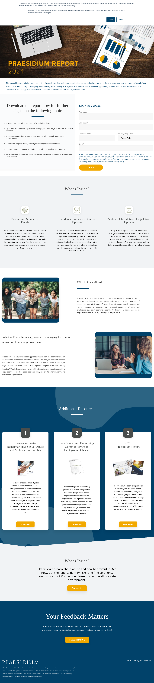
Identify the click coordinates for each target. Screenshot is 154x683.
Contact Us (77, 588)
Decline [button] (121, 19)
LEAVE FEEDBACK (77, 639)
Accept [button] (111, 19)
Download (25, 524)
